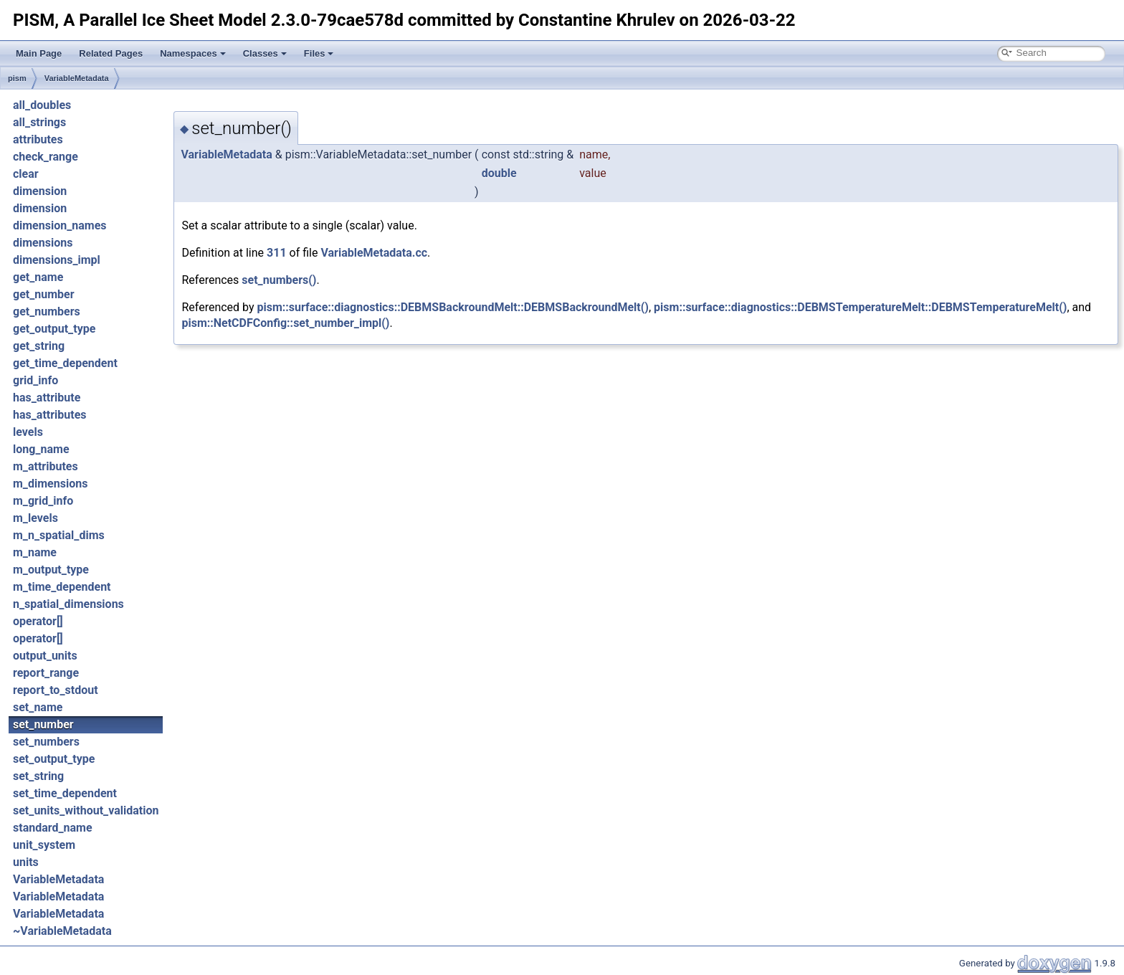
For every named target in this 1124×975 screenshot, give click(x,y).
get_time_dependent (65, 363)
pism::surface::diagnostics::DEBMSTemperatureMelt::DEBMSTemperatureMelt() (860, 307)
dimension (40, 191)
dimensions (42, 242)
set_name (37, 707)
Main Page (39, 53)
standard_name (52, 827)
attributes (38, 139)
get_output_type (54, 329)
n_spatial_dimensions (68, 604)
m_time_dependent (62, 587)
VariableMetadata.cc (373, 253)
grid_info (35, 380)
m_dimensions (50, 483)
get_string (39, 346)
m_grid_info (43, 501)
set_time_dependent (65, 793)
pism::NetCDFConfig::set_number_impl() (285, 323)
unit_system (44, 845)
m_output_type (51, 569)
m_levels (35, 518)
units (26, 862)
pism (17, 78)
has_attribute (46, 397)
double (499, 173)
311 (277, 253)
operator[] (38, 621)
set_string (38, 776)
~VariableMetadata (62, 931)
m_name (35, 552)
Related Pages (111, 53)
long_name (41, 449)
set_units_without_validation (85, 810)
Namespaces (193, 53)
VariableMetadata (76, 78)
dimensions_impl (56, 260)
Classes (265, 53)
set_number (43, 724)
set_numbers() (279, 280)
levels (28, 432)
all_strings (39, 122)
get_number (44, 294)
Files (319, 53)
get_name (38, 277)
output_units (45, 655)
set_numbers (46, 741)
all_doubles (42, 105)
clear (26, 174)
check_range (45, 156)
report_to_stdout (55, 690)
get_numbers (46, 311)
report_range (46, 673)
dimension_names (60, 225)
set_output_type (54, 759)
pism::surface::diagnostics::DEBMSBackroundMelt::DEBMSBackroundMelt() (453, 307)
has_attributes (50, 415)
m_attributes (45, 466)
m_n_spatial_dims (59, 535)
